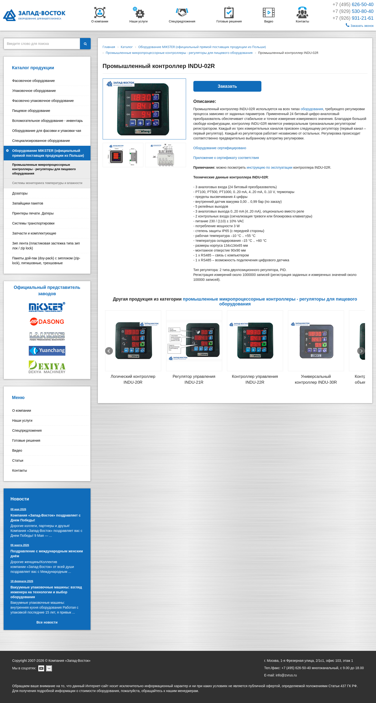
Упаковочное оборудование (34, 91)
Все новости (47, 622)
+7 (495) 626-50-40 (296, 668)
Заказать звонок (360, 25)
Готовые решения (26, 440)
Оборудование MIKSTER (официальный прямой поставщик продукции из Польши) (48, 153)
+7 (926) (353, 18)
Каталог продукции (33, 67)
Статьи (17, 460)
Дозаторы (20, 193)
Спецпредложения (27, 430)
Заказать (227, 86)
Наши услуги (22, 420)
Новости (19, 499)
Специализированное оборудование (41, 141)
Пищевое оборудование (31, 111)
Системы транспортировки (33, 223)
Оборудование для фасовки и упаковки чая (46, 131)
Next (361, 351)
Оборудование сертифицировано (219, 148)
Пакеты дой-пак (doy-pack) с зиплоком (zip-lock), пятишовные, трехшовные (46, 260)
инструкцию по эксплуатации (269, 167)
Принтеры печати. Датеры (33, 213)
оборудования (312, 109)
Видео (17, 450)
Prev (109, 351)
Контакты (19, 470)
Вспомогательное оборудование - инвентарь (47, 121)
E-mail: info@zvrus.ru (280, 675)
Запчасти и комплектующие (34, 233)
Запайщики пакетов (27, 203)
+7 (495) (353, 4)
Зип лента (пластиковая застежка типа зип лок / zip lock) (46, 245)
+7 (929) (353, 11)
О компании (21, 410)
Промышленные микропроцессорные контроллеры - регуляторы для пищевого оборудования (44, 169)
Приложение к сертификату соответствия (226, 158)
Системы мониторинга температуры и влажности (47, 183)
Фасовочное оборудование (33, 81)
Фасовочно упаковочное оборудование (43, 101)
